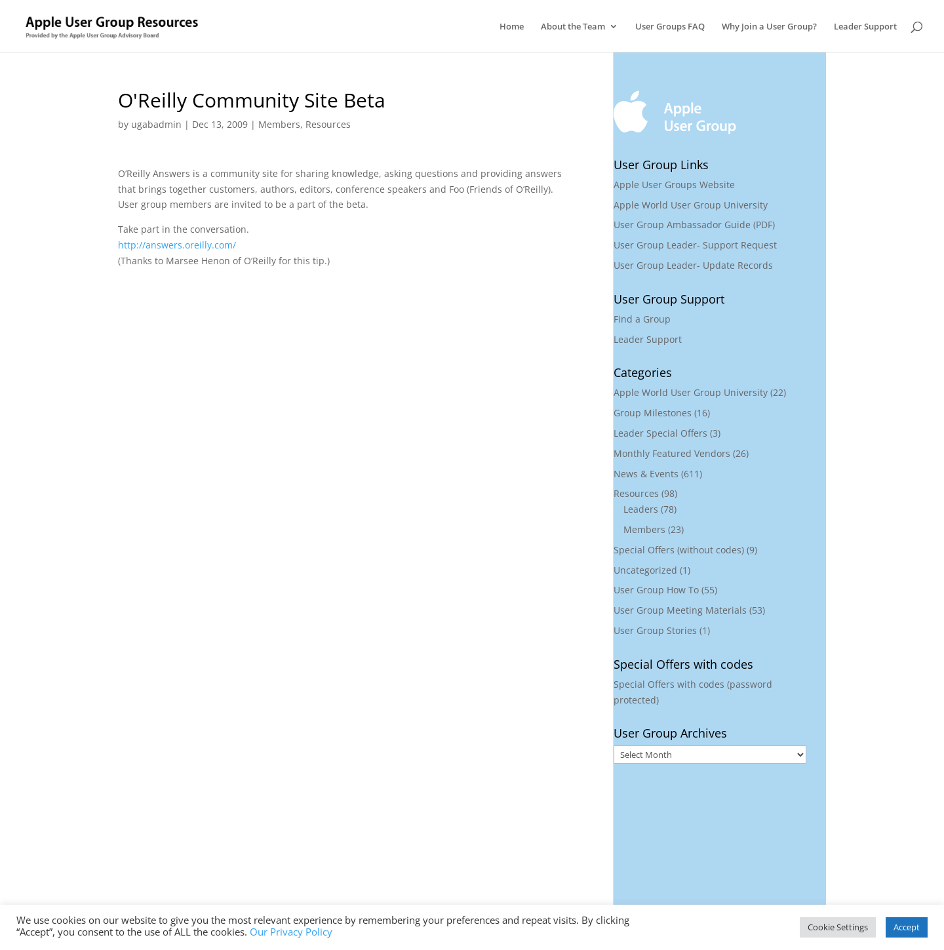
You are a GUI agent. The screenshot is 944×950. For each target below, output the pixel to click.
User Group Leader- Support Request (695, 245)
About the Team (573, 27)
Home (512, 27)
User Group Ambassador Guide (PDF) (694, 224)
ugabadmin (156, 124)
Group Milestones (653, 412)
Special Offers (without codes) (679, 550)
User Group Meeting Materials (680, 610)
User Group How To (656, 590)
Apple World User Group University (691, 205)
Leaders (640, 509)
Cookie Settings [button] (838, 927)
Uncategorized (645, 570)
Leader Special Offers (660, 433)
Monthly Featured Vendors (672, 453)
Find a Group (642, 319)
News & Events (646, 473)
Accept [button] (907, 927)
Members (279, 124)
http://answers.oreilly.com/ (177, 245)
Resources (328, 124)
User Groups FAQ (670, 27)
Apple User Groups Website (674, 184)
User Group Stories (655, 630)
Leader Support (865, 27)
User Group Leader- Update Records (693, 265)
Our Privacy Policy (291, 931)
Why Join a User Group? (769, 27)
